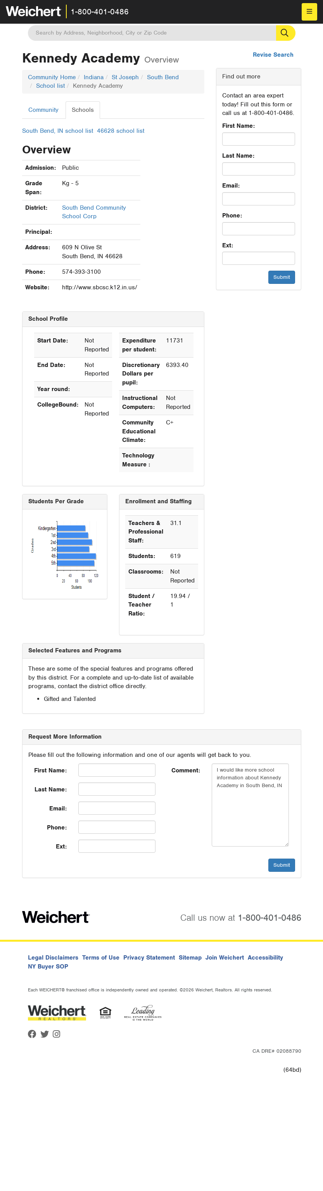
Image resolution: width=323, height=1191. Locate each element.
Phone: (232, 215)
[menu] (309, 12)
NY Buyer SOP (48, 966)
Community (43, 110)
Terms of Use (100, 957)
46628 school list (120, 131)
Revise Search (273, 55)
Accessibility (265, 957)
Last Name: (238, 156)
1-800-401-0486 (100, 12)
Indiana (94, 77)
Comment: (185, 770)
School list (50, 86)
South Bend (163, 77)
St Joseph (125, 77)
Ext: (227, 245)
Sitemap (190, 957)
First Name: (238, 126)
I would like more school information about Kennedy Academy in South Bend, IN (250, 805)
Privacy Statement (149, 957)
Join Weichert (225, 957)
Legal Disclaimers (53, 957)
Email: (231, 186)
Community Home (52, 77)
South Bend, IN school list (57, 131)
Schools (83, 110)
